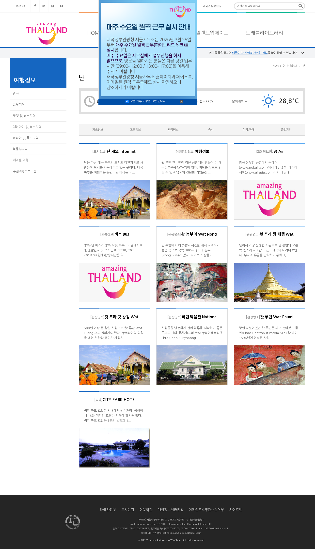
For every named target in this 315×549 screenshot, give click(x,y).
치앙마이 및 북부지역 (27, 127)
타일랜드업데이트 (210, 33)
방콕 (16, 93)
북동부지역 (20, 149)
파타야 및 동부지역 (25, 138)
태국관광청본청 (212, 6)
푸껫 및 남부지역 (24, 115)
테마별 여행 (21, 160)
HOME (94, 33)
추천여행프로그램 (24, 171)
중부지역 (19, 104)
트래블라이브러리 (264, 33)
